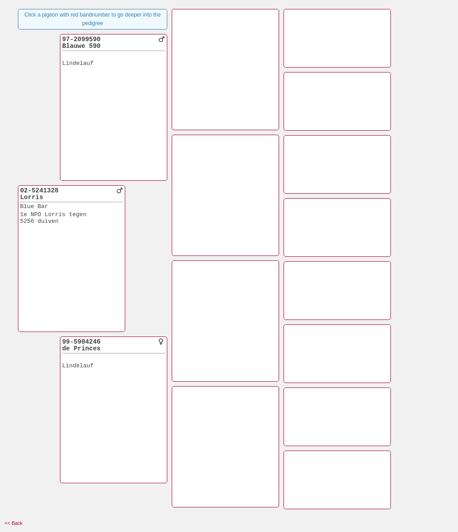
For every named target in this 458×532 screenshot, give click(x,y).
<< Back (13, 523)
